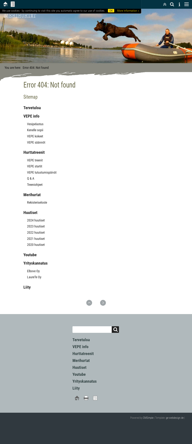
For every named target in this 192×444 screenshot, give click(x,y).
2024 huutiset (36, 220)
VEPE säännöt (36, 142)
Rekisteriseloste (37, 202)
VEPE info (31, 116)
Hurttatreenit (34, 152)
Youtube (30, 255)
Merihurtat (32, 195)
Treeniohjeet (35, 185)
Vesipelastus (35, 124)
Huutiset (30, 212)
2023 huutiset (36, 226)
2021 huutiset (36, 239)
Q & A (30, 178)
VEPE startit (34, 166)
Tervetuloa (32, 108)
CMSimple (148, 417)
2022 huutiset (36, 232)
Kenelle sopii (35, 130)
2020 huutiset (36, 245)
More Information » (128, 10)
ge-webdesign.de (175, 417)
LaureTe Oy (34, 277)
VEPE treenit (35, 160)
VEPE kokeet (35, 136)
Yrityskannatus (35, 263)
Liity (27, 287)
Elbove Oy (33, 271)
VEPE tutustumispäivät (41, 172)
